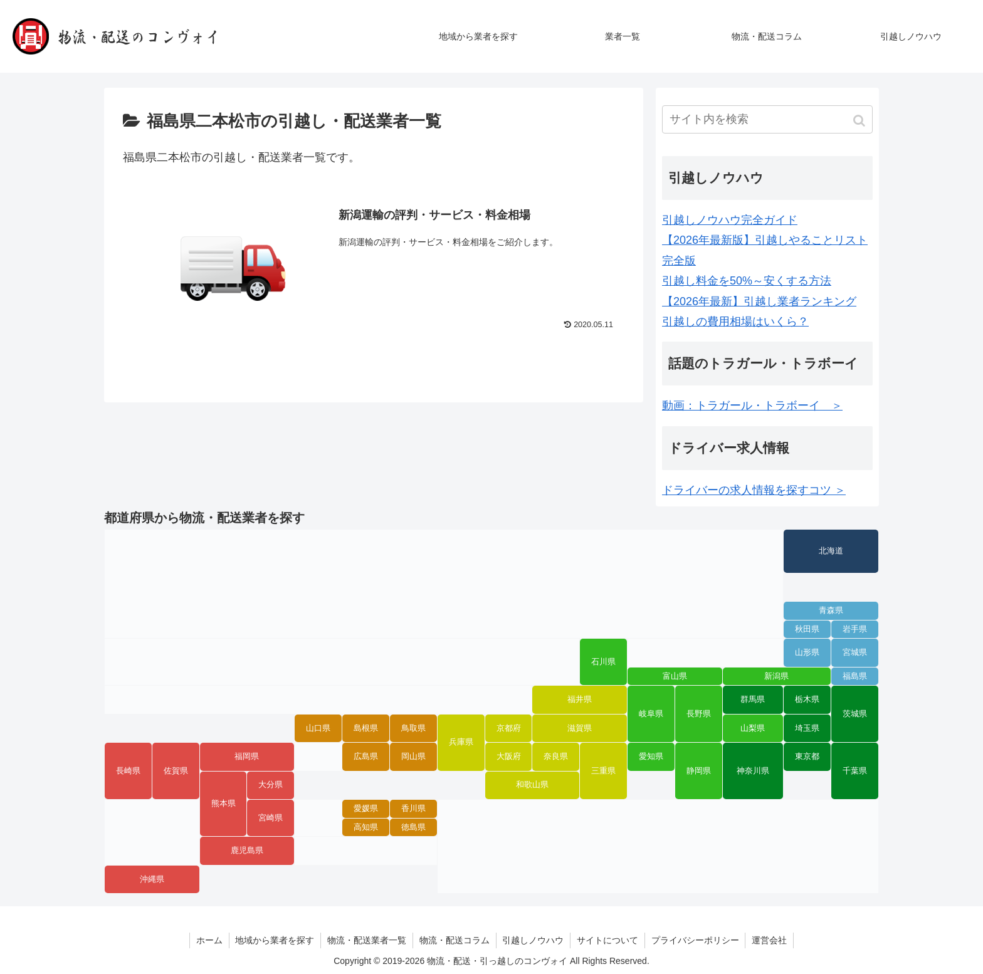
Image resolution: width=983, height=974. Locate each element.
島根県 (366, 728)
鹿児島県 (247, 850)
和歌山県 (532, 784)
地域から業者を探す (274, 940)
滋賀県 (579, 728)
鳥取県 (413, 728)
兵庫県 (461, 742)
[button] (860, 120)
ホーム (209, 940)
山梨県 (752, 728)
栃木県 (807, 699)
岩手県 (855, 629)
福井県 (579, 699)
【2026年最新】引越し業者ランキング (759, 301)
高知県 (366, 827)
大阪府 (509, 756)
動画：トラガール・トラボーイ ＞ (752, 405)
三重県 (603, 771)
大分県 (270, 784)
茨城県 (855, 714)
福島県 (855, 676)
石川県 (603, 661)
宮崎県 (270, 818)
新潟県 (776, 676)
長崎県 (128, 771)
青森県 (831, 610)
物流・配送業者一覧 (366, 940)
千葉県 (855, 771)
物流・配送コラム (454, 940)
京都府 (509, 728)
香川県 (413, 808)
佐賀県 (176, 771)
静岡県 (698, 771)
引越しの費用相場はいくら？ (735, 321)
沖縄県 (152, 879)
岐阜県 (651, 714)
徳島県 (413, 827)
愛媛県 (366, 808)
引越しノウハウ (533, 940)
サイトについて (608, 940)
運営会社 (770, 940)
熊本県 (223, 803)
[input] (767, 119)
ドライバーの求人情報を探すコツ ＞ (754, 490)
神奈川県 (753, 771)
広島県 (366, 756)
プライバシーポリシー (696, 940)
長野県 (698, 714)
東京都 (807, 756)
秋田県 (807, 629)
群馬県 (752, 699)
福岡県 (246, 756)
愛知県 (651, 756)
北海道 (831, 551)
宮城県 (855, 652)
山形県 (807, 652)
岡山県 (413, 756)
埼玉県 (807, 728)
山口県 (318, 728)
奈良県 (556, 756)
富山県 (675, 676)
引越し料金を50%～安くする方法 (746, 281)
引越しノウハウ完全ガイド (729, 220)
